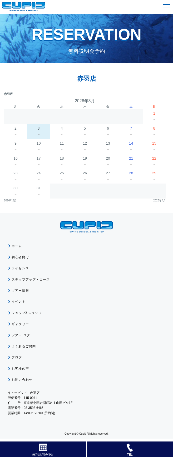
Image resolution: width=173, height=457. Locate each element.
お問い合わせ (22, 380)
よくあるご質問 (24, 346)
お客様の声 (20, 368)
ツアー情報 (20, 290)
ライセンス (20, 268)
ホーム (17, 246)
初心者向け (20, 257)
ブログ (17, 357)
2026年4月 (159, 200)
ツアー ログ (21, 335)
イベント (19, 301)
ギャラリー (20, 324)
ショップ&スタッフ (27, 313)
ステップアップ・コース (31, 279)
